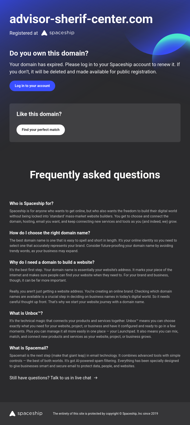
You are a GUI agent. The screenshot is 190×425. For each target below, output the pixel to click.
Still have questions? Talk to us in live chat (53, 377)
